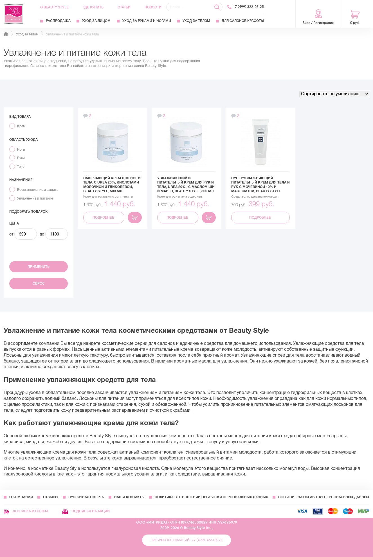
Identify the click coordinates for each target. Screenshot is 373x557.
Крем (21, 126)
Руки (21, 158)
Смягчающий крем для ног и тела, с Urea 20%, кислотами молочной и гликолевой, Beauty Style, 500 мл (112, 184)
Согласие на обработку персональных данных (323, 497)
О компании (21, 497)
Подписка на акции (86, 511)
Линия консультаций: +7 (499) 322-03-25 (186, 540)
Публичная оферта (86, 497)
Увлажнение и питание (35, 198)
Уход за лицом (96, 21)
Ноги (21, 149)
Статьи (124, 7)
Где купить (93, 7)
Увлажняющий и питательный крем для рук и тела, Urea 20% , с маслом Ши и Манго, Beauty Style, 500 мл (186, 184)
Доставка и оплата (26, 511)
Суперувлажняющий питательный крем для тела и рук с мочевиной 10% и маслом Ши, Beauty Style (260, 184)
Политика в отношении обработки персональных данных (211, 497)
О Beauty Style (54, 7)
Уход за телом (196, 21)
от (11, 234)
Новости (153, 7)
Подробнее (104, 217)
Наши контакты (129, 497)
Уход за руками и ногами (146, 21)
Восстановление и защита (37, 190)
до (42, 234)
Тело (20, 167)
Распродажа (58, 21)
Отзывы (50, 497)
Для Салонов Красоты (243, 21)
